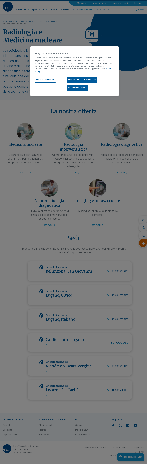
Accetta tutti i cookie (77, 88)
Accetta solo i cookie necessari (82, 79)
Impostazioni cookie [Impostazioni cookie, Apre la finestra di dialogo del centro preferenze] (45, 79)
